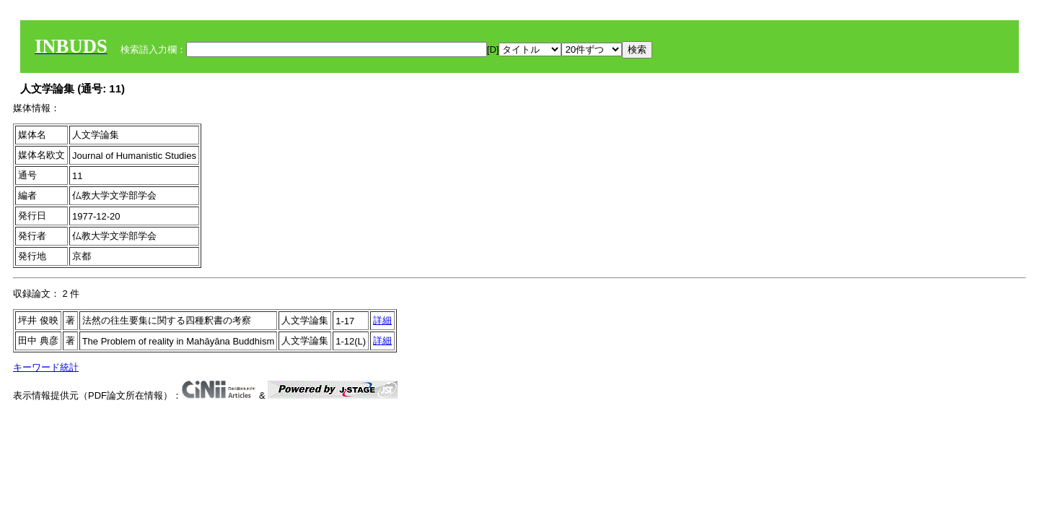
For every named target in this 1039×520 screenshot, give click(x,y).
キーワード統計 (46, 367)
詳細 (382, 320)
